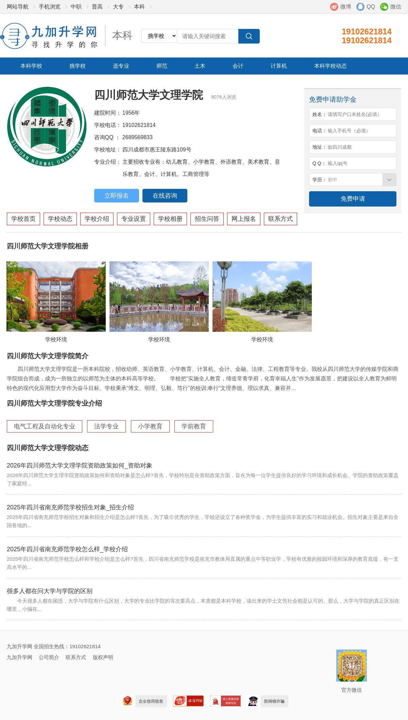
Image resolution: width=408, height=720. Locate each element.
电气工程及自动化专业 (44, 426)
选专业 (121, 66)
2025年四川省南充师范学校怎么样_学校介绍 (67, 549)
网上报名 (244, 218)
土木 (199, 66)
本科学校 (31, 66)
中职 (76, 7)
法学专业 (106, 426)
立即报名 (116, 195)
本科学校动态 (330, 66)
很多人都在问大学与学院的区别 (49, 591)
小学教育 (150, 426)
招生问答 (207, 218)
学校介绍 (97, 218)
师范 (161, 66)
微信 (395, 7)
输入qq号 (337, 163)
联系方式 (280, 218)
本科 (139, 7)
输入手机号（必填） (349, 130)
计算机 (279, 66)
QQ (371, 7)
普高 (97, 7)
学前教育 (194, 426)
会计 (238, 66)
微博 (345, 7)
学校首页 (23, 218)
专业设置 (133, 218)
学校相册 (170, 218)
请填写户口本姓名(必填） (355, 114)
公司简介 (49, 657)
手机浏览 (50, 7)
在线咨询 (165, 195)
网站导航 (18, 7)
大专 (118, 7)
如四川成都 (340, 147)
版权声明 (103, 657)
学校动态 (60, 218)
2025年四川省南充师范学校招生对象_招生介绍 (70, 507)
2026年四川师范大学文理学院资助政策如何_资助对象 (79, 465)
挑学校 (77, 66)
